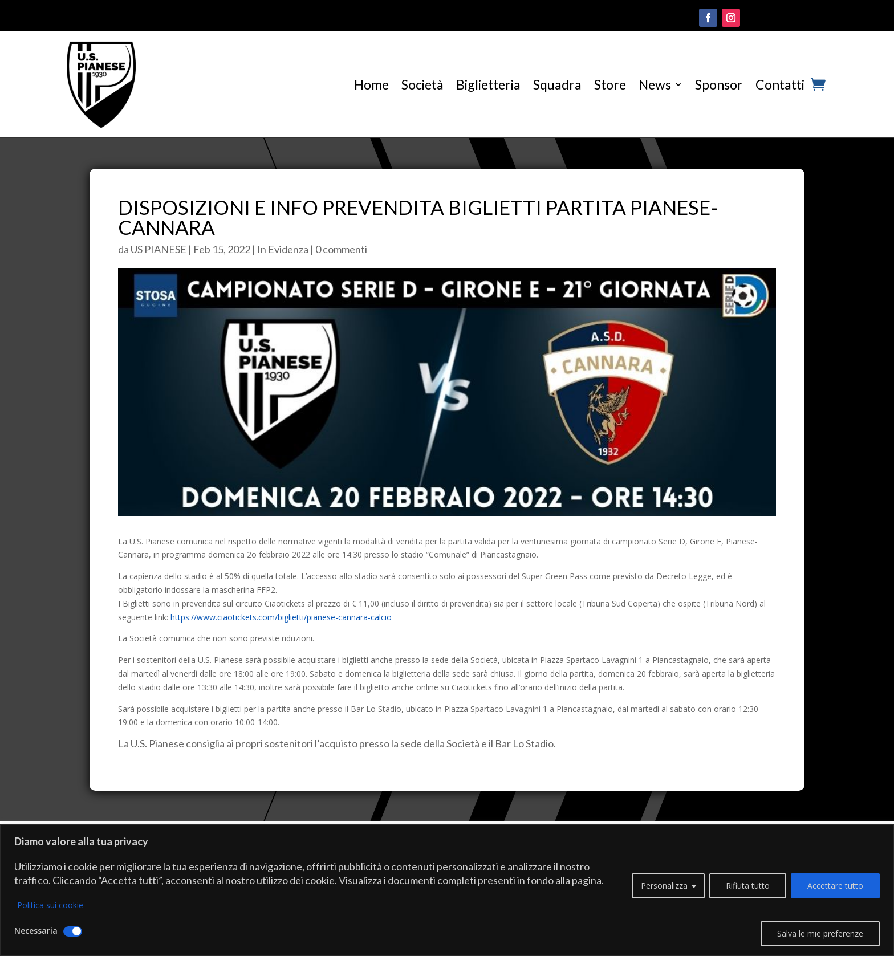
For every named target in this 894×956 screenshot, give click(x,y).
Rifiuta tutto (748, 885)
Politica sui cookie (50, 905)
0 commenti (341, 249)
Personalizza (664, 885)
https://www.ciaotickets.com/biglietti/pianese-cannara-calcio (281, 617)
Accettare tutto (835, 885)
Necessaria (36, 930)
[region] (447, 890)
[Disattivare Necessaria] (72, 931)
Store (610, 84)
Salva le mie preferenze (820, 933)
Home (371, 84)
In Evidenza (282, 249)
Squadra (557, 84)
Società (422, 84)
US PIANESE (158, 249)
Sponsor (719, 84)
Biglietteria (488, 84)
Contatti (779, 84)
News (655, 84)
